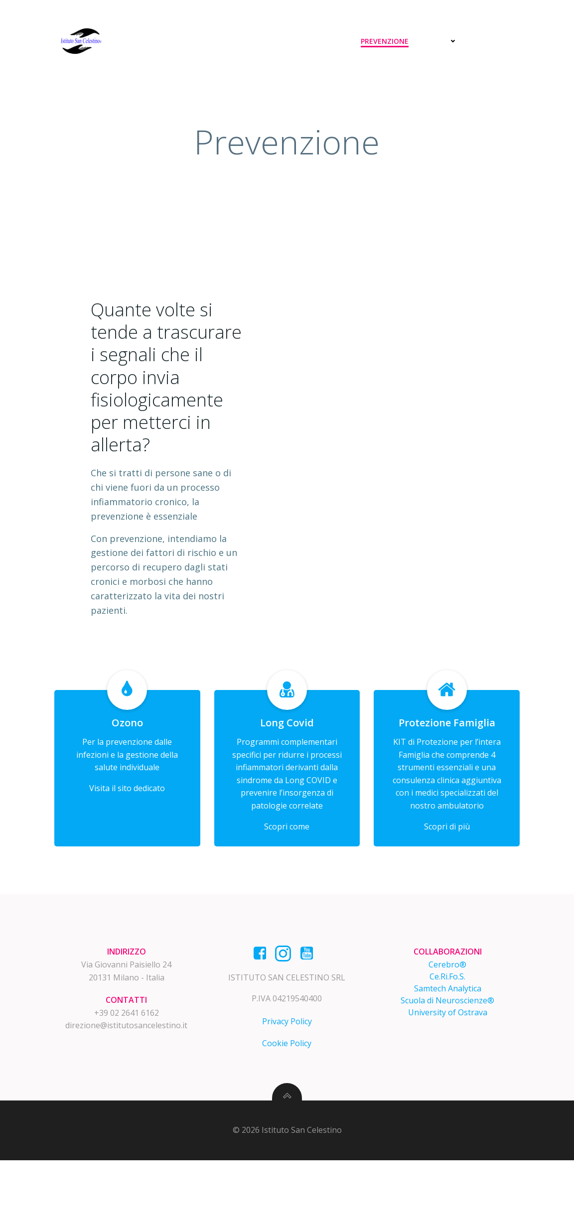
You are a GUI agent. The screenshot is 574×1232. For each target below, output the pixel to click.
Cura (333, 41)
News (444, 41)
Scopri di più (446, 876)
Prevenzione (387, 41)
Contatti (497, 41)
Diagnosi (287, 41)
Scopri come (286, 876)
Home (240, 41)
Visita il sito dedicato (127, 837)
